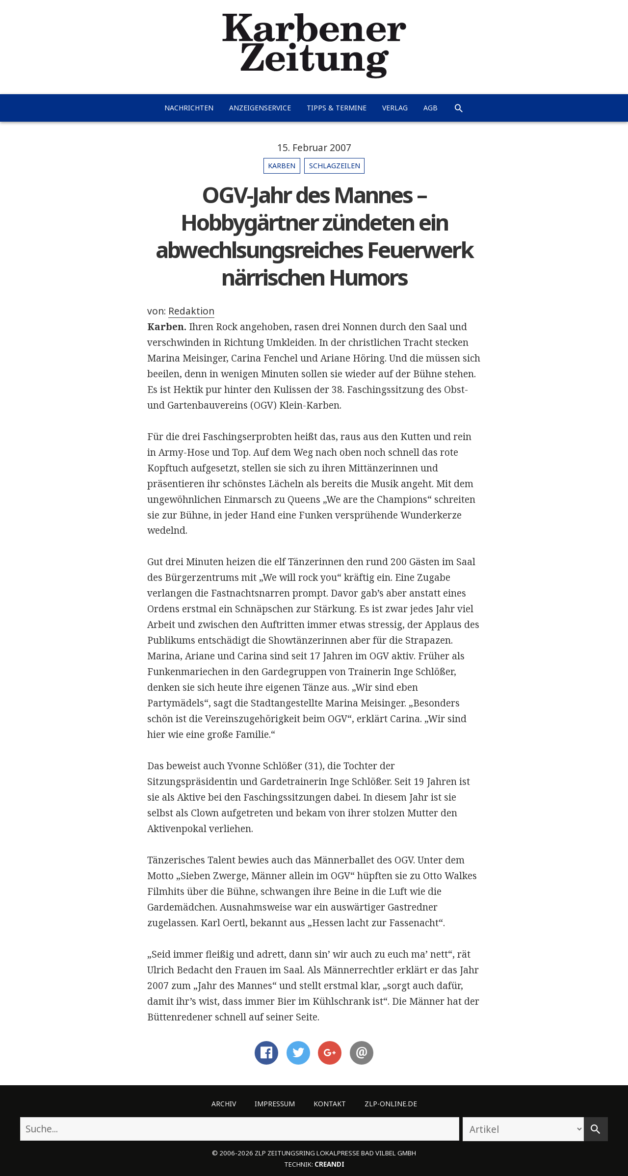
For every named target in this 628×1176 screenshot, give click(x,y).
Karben (281, 165)
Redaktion (191, 311)
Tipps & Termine (336, 107)
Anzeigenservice (260, 107)
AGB (430, 107)
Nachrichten (188, 107)
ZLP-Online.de (391, 1103)
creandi (329, 1164)
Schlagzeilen (334, 165)
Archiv (223, 1103)
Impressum (275, 1103)
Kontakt (330, 1103)
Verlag (395, 107)
